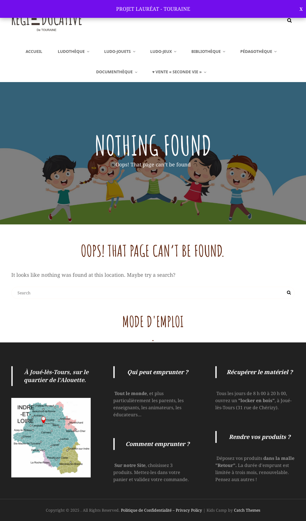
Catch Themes (247, 510)
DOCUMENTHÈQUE (117, 71)
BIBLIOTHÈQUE (208, 51)
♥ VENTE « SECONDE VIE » (179, 71)
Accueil (34, 51)
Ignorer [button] (301, 9)
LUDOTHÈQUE (74, 51)
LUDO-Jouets (120, 51)
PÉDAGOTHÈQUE (258, 51)
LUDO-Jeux (163, 51)
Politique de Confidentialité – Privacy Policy (161, 510)
